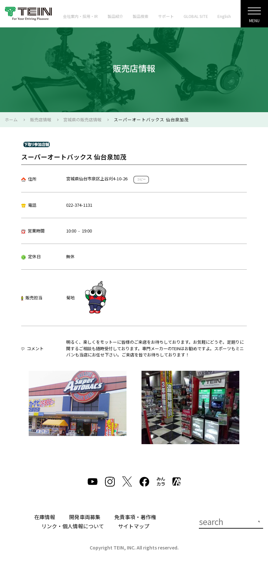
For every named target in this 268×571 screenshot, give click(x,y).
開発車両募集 (84, 517)
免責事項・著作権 (135, 517)
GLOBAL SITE (196, 16)
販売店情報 (40, 119)
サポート (166, 16)
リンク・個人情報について (72, 526)
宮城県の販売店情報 (82, 119)
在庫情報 (44, 517)
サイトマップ (133, 526)
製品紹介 (115, 16)
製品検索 (140, 16)
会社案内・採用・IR (80, 16)
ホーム (11, 119)
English (224, 16)
